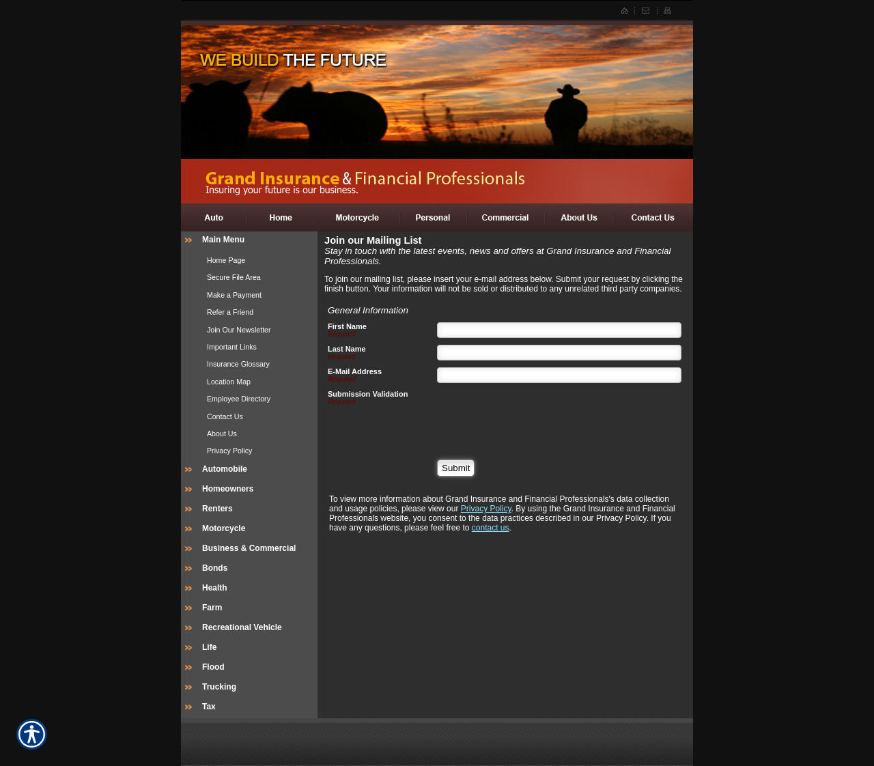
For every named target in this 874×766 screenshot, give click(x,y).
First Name (347, 326)
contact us (490, 528)
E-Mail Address (355, 371)
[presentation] (541, 416)
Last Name (347, 349)
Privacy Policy (486, 508)
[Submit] (456, 468)
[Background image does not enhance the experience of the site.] (249, 241)
